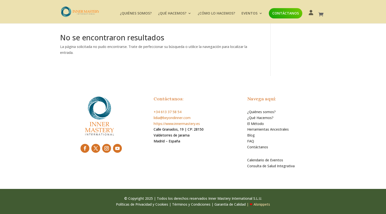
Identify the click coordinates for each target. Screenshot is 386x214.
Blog (251, 135)
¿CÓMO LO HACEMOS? (216, 13)
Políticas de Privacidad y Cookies (142, 204)
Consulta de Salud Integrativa (271, 166)
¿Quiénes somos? (261, 111)
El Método (255, 123)
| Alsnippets (258, 204)
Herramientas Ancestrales (268, 129)
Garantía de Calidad (230, 204)
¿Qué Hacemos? (260, 117)
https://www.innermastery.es (177, 123)
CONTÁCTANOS (285, 13)
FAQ (250, 141)
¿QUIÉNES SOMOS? (136, 13)
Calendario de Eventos (265, 160)
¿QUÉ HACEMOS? (172, 13)
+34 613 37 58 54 (167, 111)
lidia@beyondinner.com (172, 117)
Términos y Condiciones (191, 204)
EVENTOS (249, 13)
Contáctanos (257, 147)
